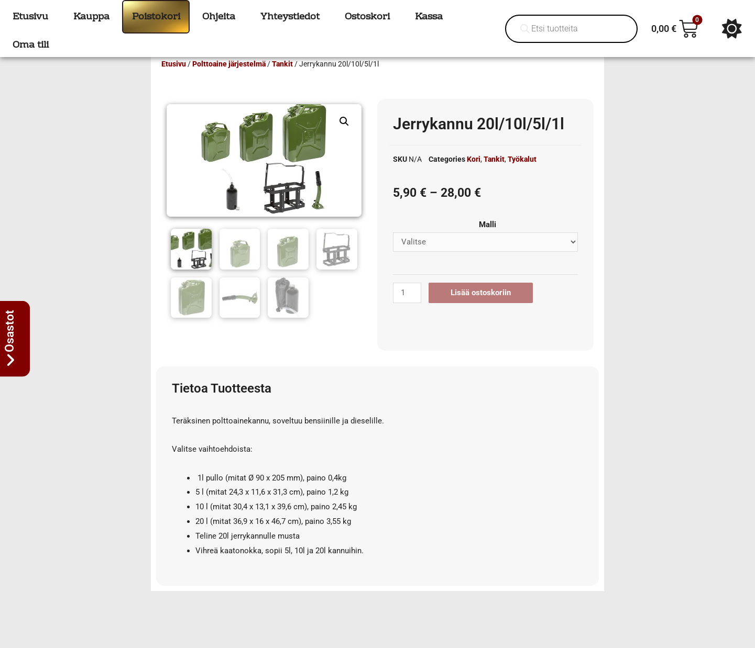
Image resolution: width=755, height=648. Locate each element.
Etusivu (173, 79)
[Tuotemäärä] (407, 308)
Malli (487, 239)
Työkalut (522, 174)
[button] (344, 136)
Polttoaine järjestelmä (229, 79)
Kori (473, 174)
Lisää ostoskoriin (481, 307)
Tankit (282, 79)
